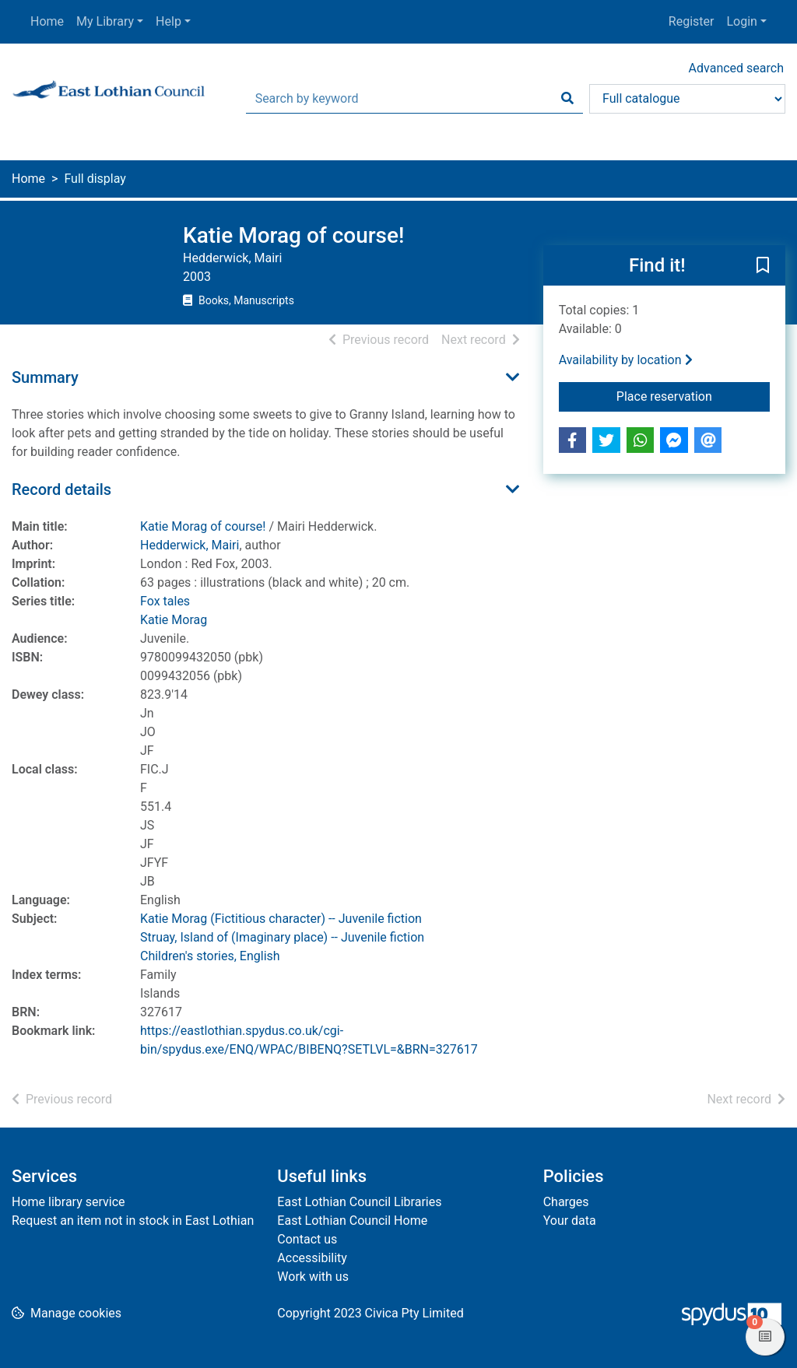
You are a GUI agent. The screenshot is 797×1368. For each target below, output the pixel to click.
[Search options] (687, 99)
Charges (566, 1201)
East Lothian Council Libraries (359, 1201)
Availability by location (626, 360)
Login (741, 21)
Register (691, 21)
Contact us (307, 1239)
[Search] (567, 99)
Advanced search (736, 68)
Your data (569, 1220)
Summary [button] (45, 377)
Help (168, 21)
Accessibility (312, 1257)
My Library (105, 21)
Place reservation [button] (693, 395)
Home (47, 21)
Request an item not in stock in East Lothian (133, 1220)
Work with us (313, 1276)
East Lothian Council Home (352, 1220)
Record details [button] (61, 489)
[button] (763, 266)
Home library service (68, 1201)
